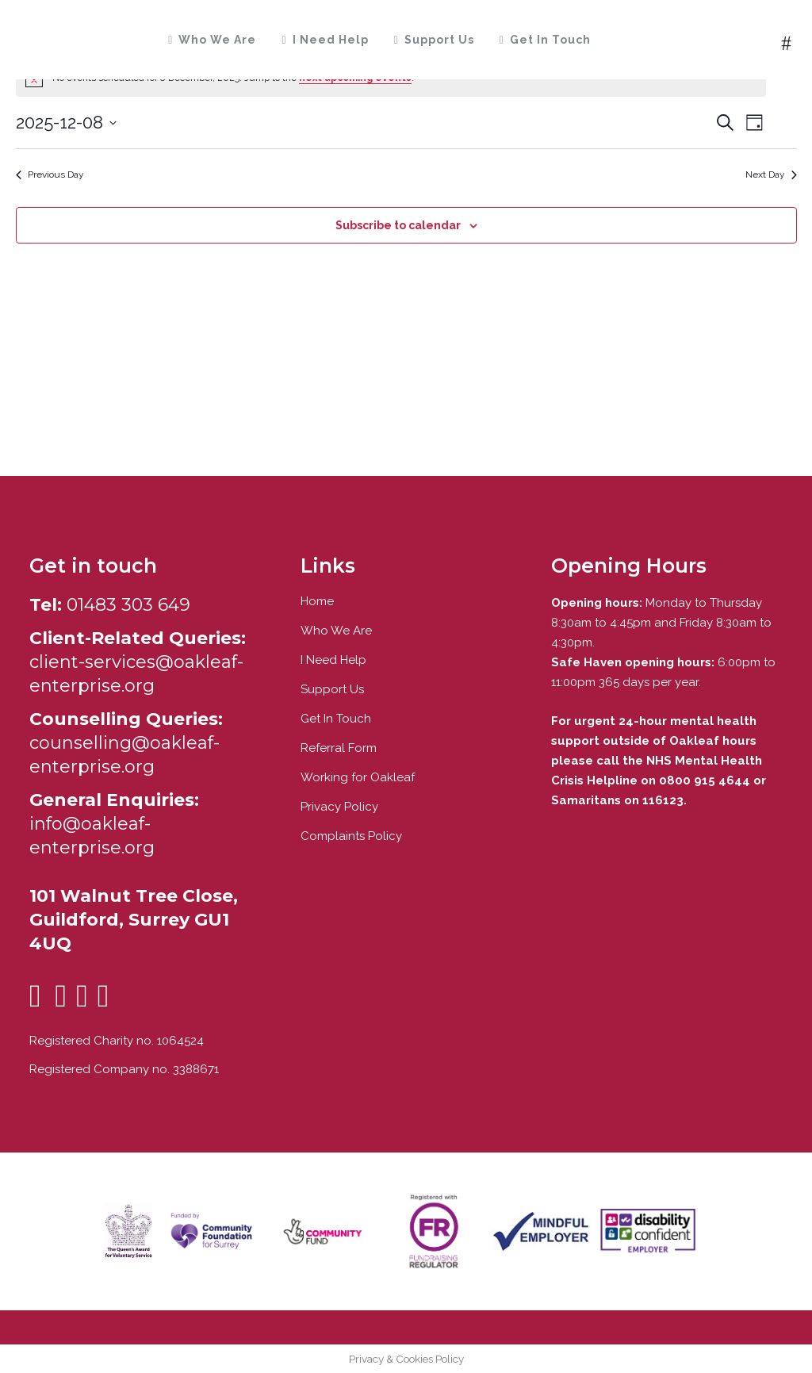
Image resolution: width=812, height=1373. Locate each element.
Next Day (771, 174)
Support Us (332, 689)
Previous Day (50, 174)
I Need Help (333, 660)
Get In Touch (336, 718)
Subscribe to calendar (398, 225)
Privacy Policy (339, 807)
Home (317, 601)
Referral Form (339, 748)
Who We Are (336, 630)
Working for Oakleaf (358, 777)
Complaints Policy (351, 836)
